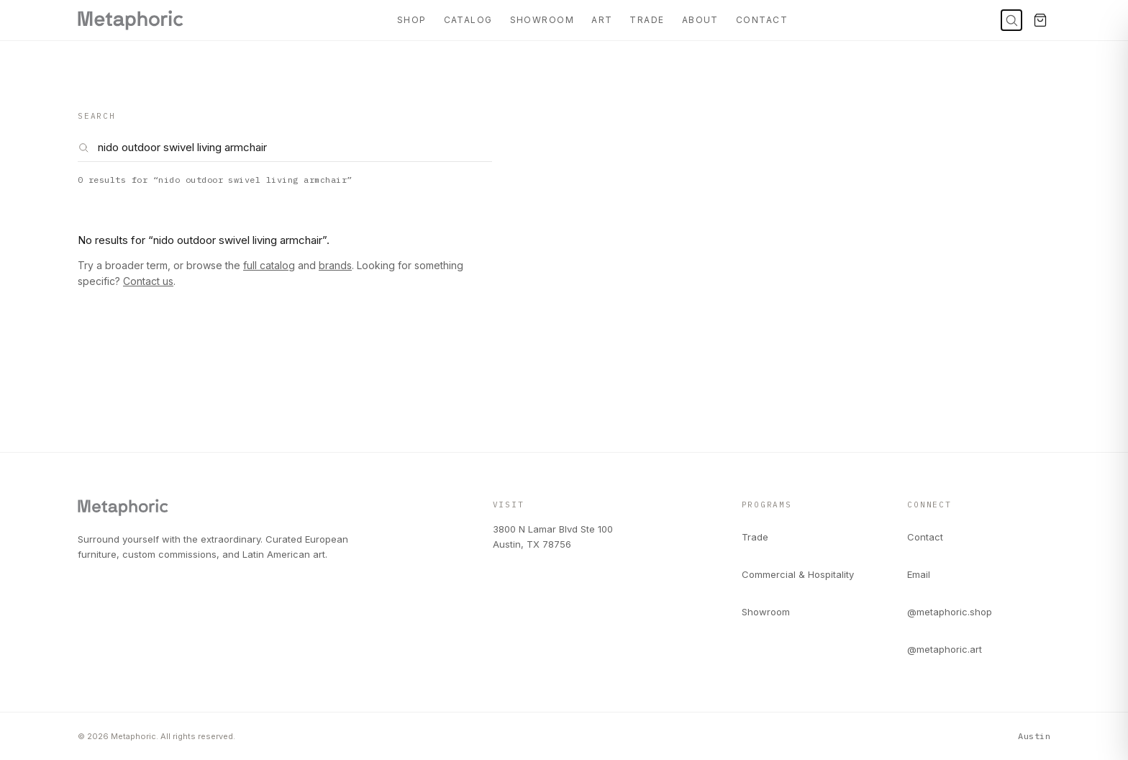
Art (601, 19)
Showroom (542, 19)
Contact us (148, 281)
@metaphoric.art (944, 649)
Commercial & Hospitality (798, 574)
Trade (646, 19)
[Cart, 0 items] (1040, 20)
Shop (412, 19)
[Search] (1011, 20)
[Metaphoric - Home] (130, 20)
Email (918, 574)
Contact (762, 19)
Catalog (468, 19)
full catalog (269, 265)
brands (335, 265)
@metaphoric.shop (949, 612)
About (700, 19)
